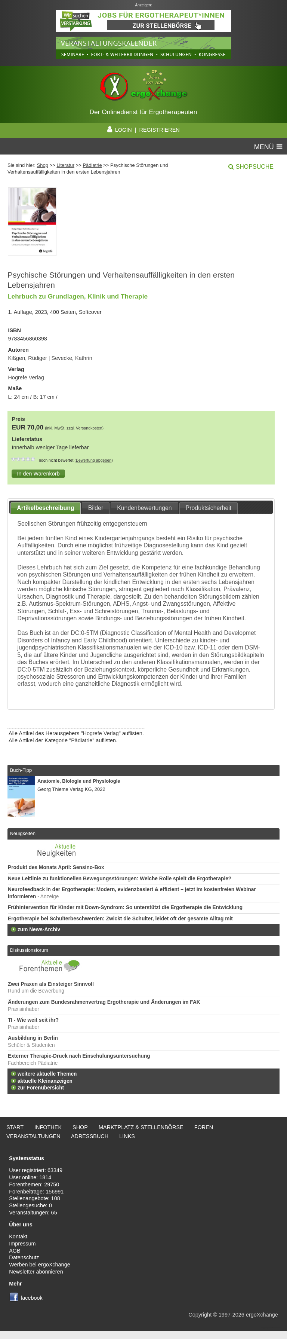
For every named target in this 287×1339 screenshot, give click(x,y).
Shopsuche (255, 166)
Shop (42, 165)
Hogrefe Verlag (26, 377)
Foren (203, 1127)
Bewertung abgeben (93, 460)
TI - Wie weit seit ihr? (33, 1020)
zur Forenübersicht (41, 1088)
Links (127, 1136)
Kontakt (18, 1236)
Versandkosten (89, 428)
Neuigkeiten (23, 833)
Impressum (22, 1244)
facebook (32, 1298)
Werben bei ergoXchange (39, 1265)
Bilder (96, 508)
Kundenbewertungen (144, 508)
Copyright (200, 1315)
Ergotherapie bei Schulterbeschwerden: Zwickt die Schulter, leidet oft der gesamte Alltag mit (120, 918)
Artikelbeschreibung (45, 508)
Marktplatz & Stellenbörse (141, 1127)
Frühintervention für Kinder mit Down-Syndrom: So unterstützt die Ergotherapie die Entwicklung (125, 907)
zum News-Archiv (39, 929)
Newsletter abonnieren (36, 1272)
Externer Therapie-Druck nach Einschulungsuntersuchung (79, 1056)
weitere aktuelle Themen (47, 1074)
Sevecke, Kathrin (72, 358)
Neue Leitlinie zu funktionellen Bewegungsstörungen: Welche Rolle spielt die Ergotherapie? (119, 878)
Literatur (65, 165)
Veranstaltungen (33, 1136)
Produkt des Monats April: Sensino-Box (56, 867)
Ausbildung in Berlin (33, 1038)
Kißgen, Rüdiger (27, 358)
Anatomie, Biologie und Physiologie (78, 781)
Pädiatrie (92, 165)
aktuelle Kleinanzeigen (45, 1081)
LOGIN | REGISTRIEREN (143, 130)
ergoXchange (262, 1315)
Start (15, 1127)
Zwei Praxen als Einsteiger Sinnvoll (51, 984)
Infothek (48, 1127)
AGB (15, 1251)
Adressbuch (89, 1136)
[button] (38, 474)
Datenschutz (24, 1257)
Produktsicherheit (209, 508)
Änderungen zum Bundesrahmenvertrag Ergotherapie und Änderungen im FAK (104, 1002)
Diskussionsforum (29, 950)
